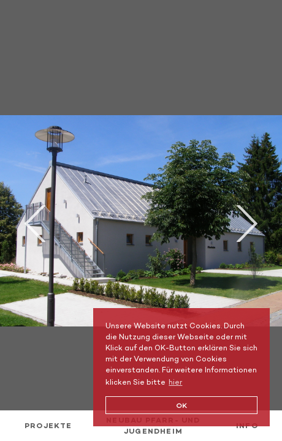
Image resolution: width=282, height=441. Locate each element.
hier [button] (175, 381)
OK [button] (181, 405)
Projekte (48, 425)
